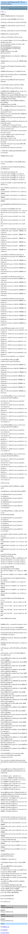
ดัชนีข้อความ (5, 926)
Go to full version (5, 932)
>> (5, 11)
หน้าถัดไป (4, 930)
